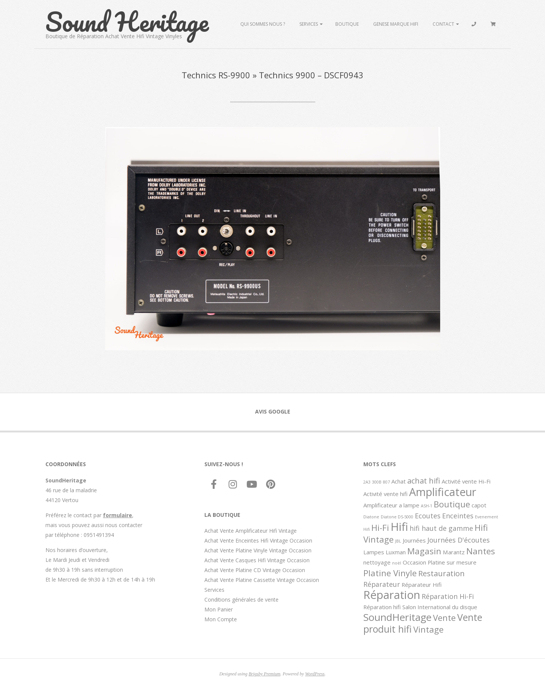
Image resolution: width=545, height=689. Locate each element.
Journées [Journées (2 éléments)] (414, 540)
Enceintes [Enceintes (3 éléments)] (457, 515)
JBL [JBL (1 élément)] (398, 541)
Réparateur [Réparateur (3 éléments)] (381, 584)
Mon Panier (218, 609)
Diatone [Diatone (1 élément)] (371, 516)
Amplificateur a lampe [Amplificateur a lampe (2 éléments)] (391, 505)
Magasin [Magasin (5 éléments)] (424, 551)
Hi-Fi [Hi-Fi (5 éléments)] (380, 527)
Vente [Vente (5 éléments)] (444, 617)
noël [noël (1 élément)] (396, 563)
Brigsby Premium (264, 674)
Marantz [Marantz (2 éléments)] (454, 552)
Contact (443, 24)
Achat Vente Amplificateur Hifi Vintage (250, 530)
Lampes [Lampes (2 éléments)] (373, 552)
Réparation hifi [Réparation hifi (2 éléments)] (382, 607)
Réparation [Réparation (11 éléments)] (391, 594)
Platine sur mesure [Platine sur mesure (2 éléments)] (452, 562)
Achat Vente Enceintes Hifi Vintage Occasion (258, 540)
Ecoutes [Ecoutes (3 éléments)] (428, 515)
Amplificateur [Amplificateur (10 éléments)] (442, 492)
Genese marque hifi (395, 24)
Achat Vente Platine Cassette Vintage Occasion (261, 579)
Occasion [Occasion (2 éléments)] (414, 562)
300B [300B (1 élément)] (377, 482)
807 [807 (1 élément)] (386, 482)
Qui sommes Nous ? (262, 24)
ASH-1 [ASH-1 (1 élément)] (426, 506)
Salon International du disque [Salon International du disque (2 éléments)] (439, 607)
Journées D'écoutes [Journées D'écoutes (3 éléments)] (458, 539)
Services (308, 24)
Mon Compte (220, 619)
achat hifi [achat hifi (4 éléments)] (423, 480)
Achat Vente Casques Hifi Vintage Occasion (257, 560)
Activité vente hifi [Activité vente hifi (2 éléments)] (385, 494)
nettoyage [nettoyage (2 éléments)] (377, 562)
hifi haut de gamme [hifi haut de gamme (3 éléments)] (441, 528)
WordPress (314, 674)
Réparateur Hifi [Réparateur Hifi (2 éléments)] (422, 584)
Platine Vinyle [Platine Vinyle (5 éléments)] (390, 573)
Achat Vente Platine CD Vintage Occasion (254, 570)
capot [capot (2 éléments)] (479, 505)
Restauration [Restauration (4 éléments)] (441, 573)
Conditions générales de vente (241, 599)
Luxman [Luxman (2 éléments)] (396, 552)
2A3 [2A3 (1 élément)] (367, 482)
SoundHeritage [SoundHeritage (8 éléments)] (397, 617)
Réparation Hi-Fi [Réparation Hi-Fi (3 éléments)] (448, 596)
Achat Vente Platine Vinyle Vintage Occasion (257, 550)
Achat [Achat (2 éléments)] (398, 481)
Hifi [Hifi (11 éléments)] (399, 526)
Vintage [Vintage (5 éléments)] (428, 629)
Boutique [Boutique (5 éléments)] (452, 504)
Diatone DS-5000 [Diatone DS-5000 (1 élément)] (397, 516)
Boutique (347, 24)
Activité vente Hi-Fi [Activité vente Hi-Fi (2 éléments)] (466, 481)
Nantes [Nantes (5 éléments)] (480, 551)
